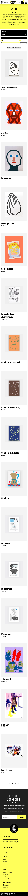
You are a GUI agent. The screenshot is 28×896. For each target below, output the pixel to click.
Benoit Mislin (9, 894)
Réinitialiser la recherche (14, 47)
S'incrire (21, 817)
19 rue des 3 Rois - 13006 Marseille (10, 839)
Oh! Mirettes (4, 2)
